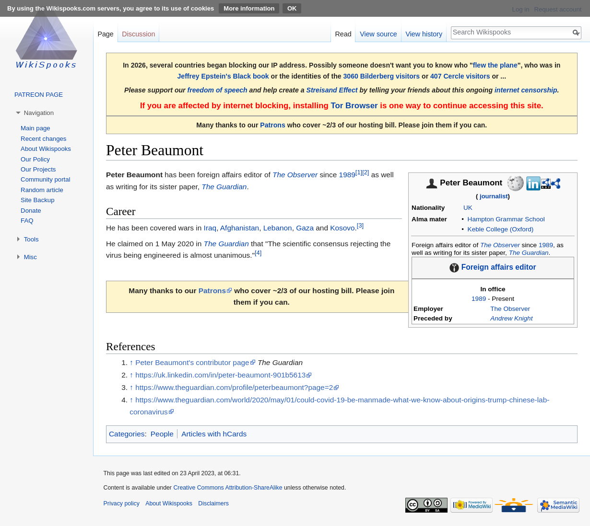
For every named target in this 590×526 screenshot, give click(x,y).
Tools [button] (31, 239)
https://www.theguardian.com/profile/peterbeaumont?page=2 (234, 387)
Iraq (210, 228)
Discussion (138, 34)
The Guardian (529, 252)
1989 (546, 245)
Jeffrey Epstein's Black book (223, 76)
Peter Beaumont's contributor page (192, 362)
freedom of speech (218, 90)
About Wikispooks (46, 148)
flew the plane (495, 65)
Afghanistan (239, 228)
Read (343, 34)
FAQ (27, 220)
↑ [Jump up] (131, 362)
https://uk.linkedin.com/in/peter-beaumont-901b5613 (220, 375)
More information (249, 8)
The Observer (500, 245)
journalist (494, 196)
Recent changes (43, 138)
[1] (358, 172)
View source (378, 34)
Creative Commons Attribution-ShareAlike (227, 487)
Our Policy (35, 159)
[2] (365, 172)
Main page (35, 128)
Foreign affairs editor (498, 267)
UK (467, 207)
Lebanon (277, 228)
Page (105, 34)
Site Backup (37, 200)
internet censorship (526, 90)
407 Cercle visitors (460, 76)
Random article (42, 190)
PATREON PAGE (38, 94)
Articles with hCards (214, 434)
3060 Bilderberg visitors (381, 76)
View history (423, 34)
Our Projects (38, 169)
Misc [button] (30, 257)
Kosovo (342, 228)
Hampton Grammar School (506, 219)
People (162, 434)
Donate (31, 210)
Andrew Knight (511, 318)
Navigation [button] (39, 112)
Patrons (272, 125)
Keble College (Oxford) (501, 229)
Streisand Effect (332, 90)
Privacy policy (122, 503)
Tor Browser (354, 105)
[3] (360, 225)
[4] (258, 252)
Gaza (305, 228)
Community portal (45, 179)
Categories (126, 434)
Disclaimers (213, 503)
